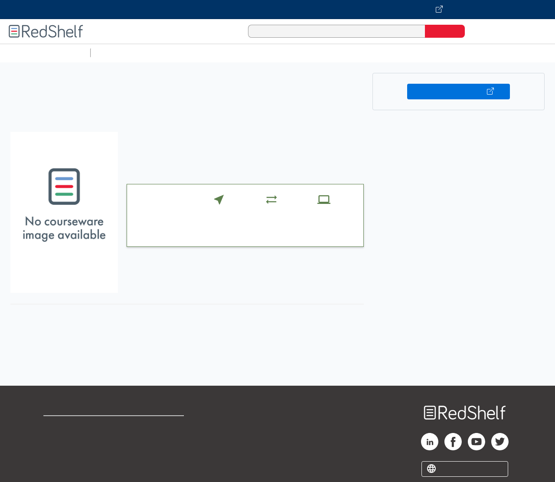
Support (56, 440)
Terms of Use (160, 426)
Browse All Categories (45, 53)
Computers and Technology (247, 53)
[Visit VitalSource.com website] (277, 9)
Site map (57, 468)
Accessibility (158, 454)
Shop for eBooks (71, 426)
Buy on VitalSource (458, 91)
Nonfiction (525, 53)
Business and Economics (336, 53)
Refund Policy (159, 440)
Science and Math (170, 53)
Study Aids (117, 53)
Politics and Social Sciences (427, 53)
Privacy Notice (67, 454)
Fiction (490, 53)
